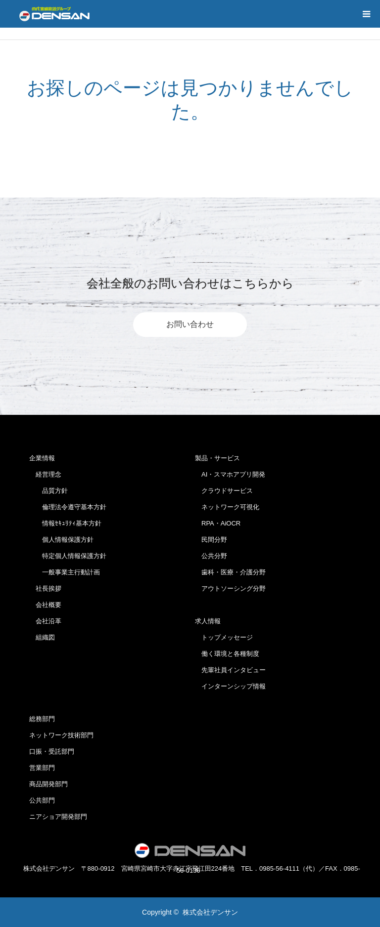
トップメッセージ (224, 637)
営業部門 (42, 767)
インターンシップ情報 (230, 686)
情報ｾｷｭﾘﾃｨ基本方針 (65, 523)
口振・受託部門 (51, 751)
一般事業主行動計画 (64, 572)
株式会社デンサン (210, 912)
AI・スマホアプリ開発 (230, 474)
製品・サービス (217, 458)
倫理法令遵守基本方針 (67, 507)
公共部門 (42, 800)
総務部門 (42, 719)
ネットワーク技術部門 (61, 735)
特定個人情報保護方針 (67, 556)
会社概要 (45, 604)
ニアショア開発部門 (58, 816)
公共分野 (211, 556)
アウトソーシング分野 (230, 588)
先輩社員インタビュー (230, 670)
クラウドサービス (224, 490)
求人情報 (208, 621)
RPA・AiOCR (217, 523)
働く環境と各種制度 (227, 653)
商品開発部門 (48, 784)
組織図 (42, 637)
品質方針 (48, 490)
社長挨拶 (45, 588)
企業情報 (42, 458)
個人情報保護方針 (61, 539)
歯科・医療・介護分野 (230, 572)
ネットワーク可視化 (227, 507)
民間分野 (211, 539)
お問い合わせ (190, 324)
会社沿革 (45, 621)
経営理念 (45, 474)
